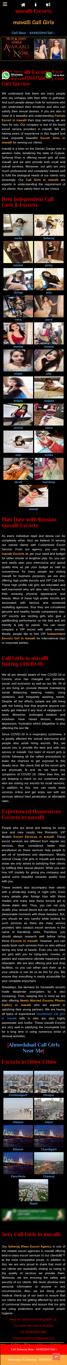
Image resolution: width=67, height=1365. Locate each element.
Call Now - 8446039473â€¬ (33, 33)
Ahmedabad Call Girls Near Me (34, 1048)
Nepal (33, 1202)
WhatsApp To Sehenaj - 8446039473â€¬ (33, 1359)
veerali (33, 507)
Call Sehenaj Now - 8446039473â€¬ (34, 1349)
